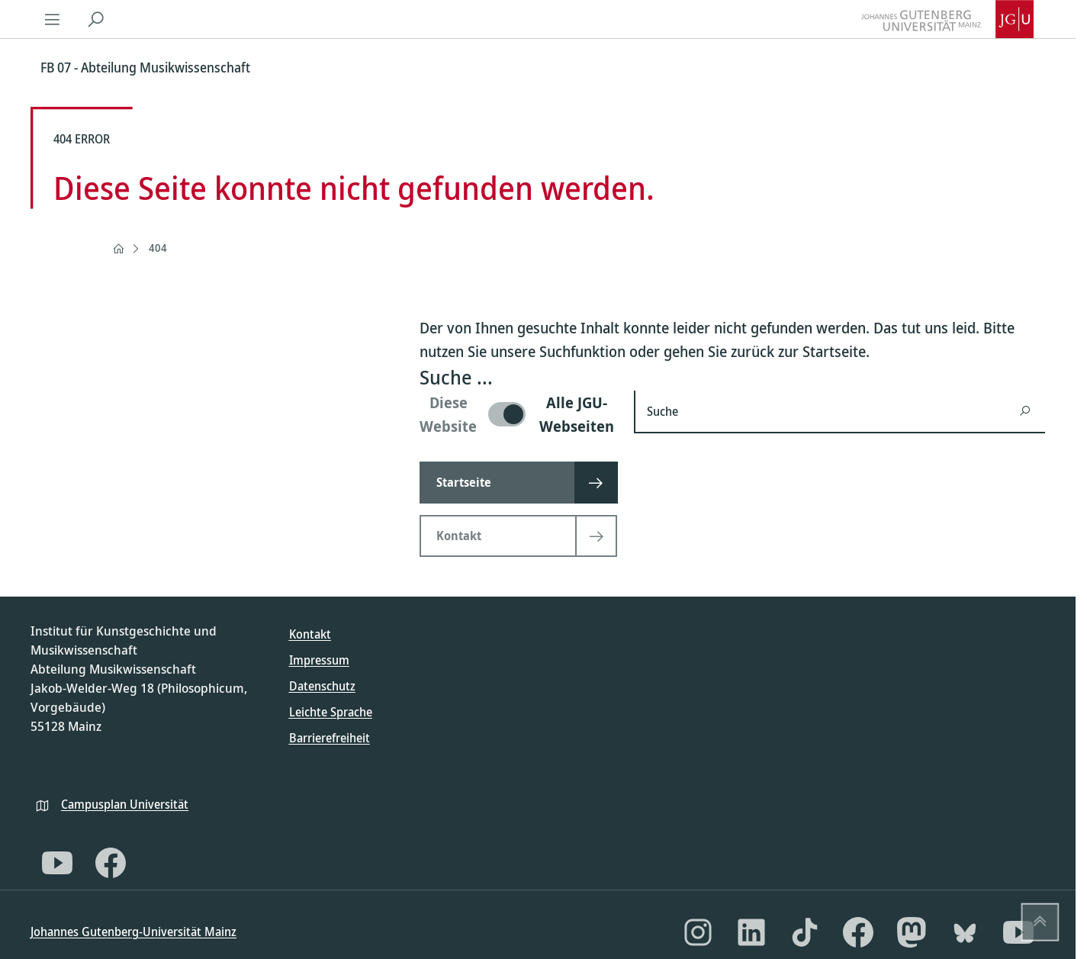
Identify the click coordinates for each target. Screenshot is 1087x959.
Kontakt (310, 634)
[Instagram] (698, 932)
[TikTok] (805, 932)
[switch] (518, 414)
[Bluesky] (965, 932)
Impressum (319, 660)
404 (158, 247)
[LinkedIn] (751, 932)
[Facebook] (110, 863)
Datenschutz (322, 685)
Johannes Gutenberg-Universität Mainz (133, 931)
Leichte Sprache (330, 711)
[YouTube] (57, 863)
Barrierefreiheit (329, 737)
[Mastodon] (911, 932)
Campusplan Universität (124, 804)
